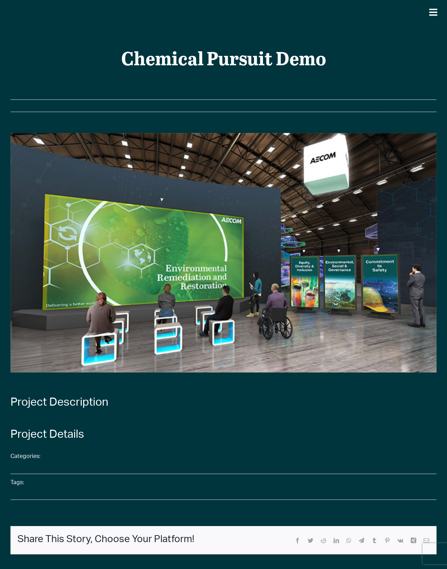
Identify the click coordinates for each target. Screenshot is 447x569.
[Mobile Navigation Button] (433, 12)
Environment (69, 464)
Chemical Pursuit (75, 483)
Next (424, 105)
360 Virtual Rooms (77, 457)
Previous (398, 105)
